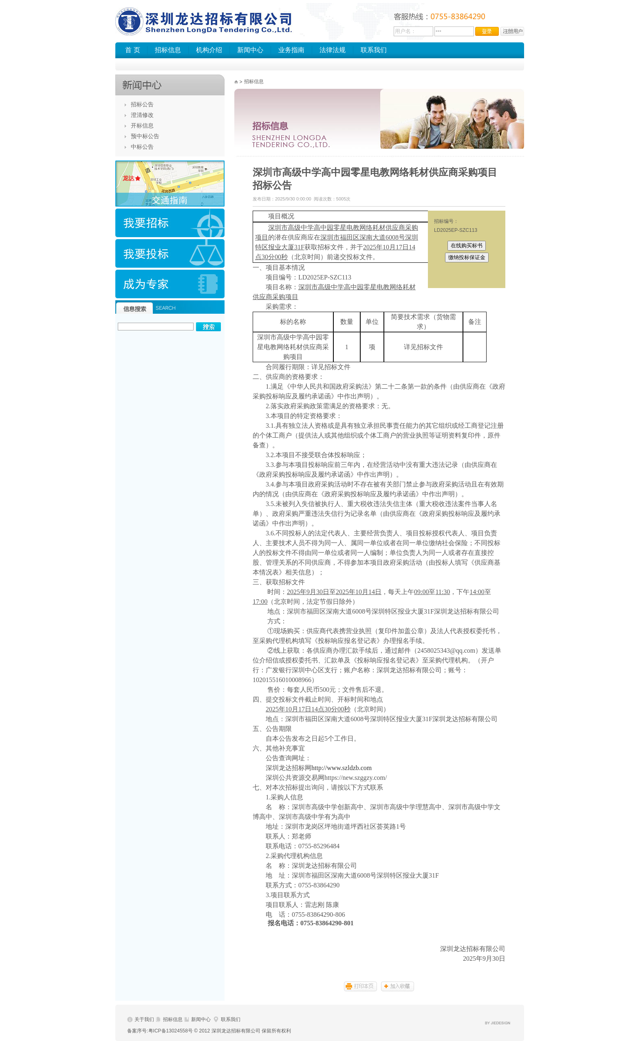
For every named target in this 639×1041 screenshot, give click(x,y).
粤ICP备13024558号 (170, 1031)
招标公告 (142, 104)
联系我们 (374, 49)
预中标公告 (145, 136)
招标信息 (168, 49)
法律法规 (333, 49)
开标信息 (142, 125)
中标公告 (142, 146)
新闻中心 (250, 49)
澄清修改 (142, 115)
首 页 (132, 49)
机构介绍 (209, 49)
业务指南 (291, 49)
